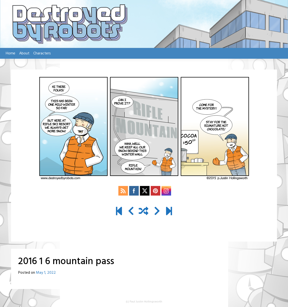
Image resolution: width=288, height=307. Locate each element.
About (24, 53)
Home (10, 53)
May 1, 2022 (46, 273)
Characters (42, 53)
